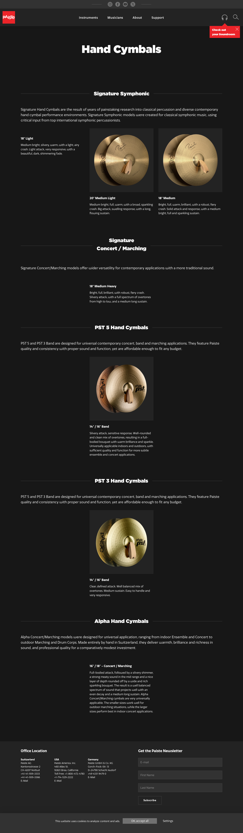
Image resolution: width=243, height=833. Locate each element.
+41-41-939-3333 (30, 773)
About (137, 18)
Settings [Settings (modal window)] (168, 821)
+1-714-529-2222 (63, 777)
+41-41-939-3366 (30, 777)
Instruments (88, 18)
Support (158, 18)
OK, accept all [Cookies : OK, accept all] (139, 821)
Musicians (115, 18)
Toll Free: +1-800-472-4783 (69, 773)
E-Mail (24, 780)
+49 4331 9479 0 (97, 773)
